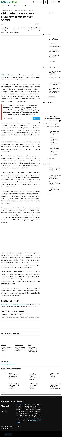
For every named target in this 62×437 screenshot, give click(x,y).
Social (21, 311)
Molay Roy (45, 120)
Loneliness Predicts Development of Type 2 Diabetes (20, 349)
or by (35, 420)
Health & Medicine (19, 345)
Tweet (36, 118)
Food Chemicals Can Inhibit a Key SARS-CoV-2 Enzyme (14, 385)
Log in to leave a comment (8, 364)
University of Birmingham (19, 314)
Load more (52, 61)
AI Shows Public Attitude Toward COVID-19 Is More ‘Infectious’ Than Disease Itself (32, 350)
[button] (45, 2)
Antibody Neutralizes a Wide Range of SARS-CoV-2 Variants (55, 183)
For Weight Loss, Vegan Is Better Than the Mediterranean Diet (55, 73)
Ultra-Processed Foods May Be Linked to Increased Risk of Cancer (54, 45)
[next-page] (5, 357)
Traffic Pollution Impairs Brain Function (33, 385)
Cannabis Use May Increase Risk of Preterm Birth (54, 189)
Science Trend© (21, 404)
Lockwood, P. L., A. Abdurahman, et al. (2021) (15, 304)
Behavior (5, 311)
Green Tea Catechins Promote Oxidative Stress (14, 375)
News (6, 10)
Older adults (5, 75)
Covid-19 (3, 345)
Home (2, 10)
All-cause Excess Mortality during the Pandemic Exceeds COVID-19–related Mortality (54, 150)
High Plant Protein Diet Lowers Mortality (55, 375)
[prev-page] (2, 357)
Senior (14, 311)
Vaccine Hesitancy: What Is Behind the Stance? (6, 349)
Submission (19, 418)
